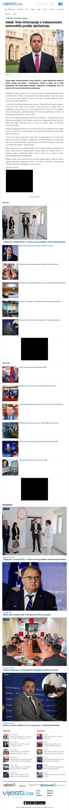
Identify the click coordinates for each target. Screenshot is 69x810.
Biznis (15, 14)
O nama (38, 790)
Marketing (50, 790)
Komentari (60, 9)
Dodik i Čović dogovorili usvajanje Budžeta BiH (33, 367)
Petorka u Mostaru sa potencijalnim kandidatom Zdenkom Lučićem (39, 264)
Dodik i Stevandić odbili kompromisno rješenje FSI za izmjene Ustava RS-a (41, 404)
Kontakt (49, 795)
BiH (27, 9)
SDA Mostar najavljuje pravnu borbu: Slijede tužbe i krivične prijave (38, 423)
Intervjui (52, 9)
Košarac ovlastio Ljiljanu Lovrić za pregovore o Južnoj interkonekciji (39, 320)
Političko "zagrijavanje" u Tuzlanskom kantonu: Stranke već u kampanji (39, 301)
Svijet (39, 9)
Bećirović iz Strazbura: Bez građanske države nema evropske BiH (38, 441)
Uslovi (38, 793)
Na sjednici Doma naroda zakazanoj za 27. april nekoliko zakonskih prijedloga (42, 283)
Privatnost (39, 795)
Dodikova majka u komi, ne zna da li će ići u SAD (33, 460)
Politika (6, 508)
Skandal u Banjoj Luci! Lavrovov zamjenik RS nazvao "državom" (37, 386)
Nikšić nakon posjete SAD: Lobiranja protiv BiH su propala (36, 245)
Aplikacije (50, 793)
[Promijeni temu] (60, 4)
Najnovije (20, 9)
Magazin (7, 14)
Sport (45, 9)
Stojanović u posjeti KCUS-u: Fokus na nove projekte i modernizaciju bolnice (34, 242)
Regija (32, 9)
